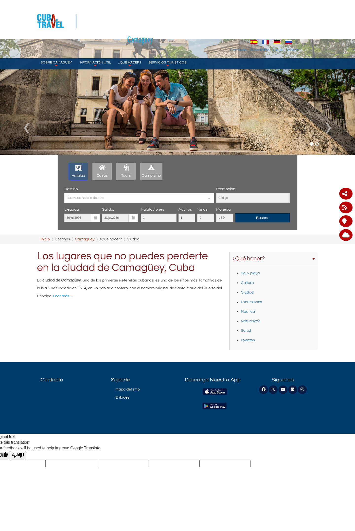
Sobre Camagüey (56, 39)
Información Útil (95, 39)
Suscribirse (282, 26)
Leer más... (62, 296)
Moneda (223, 209)
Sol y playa (250, 273)
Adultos (185, 209)
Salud (246, 330)
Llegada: (72, 209)
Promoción (225, 189)
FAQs (300, 26)
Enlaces (122, 397)
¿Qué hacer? (129, 39)
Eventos (248, 340)
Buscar (314, 26)
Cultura (247, 283)
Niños (202, 209)
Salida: (108, 209)
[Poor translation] (18, 455)
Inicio (45, 239)
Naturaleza (250, 321)
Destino (71, 189)
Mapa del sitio (127, 389)
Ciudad (247, 292)
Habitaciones (152, 209)
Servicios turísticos (168, 39)
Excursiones (251, 302)
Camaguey (177, 15)
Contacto (261, 26)
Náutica (248, 311)
